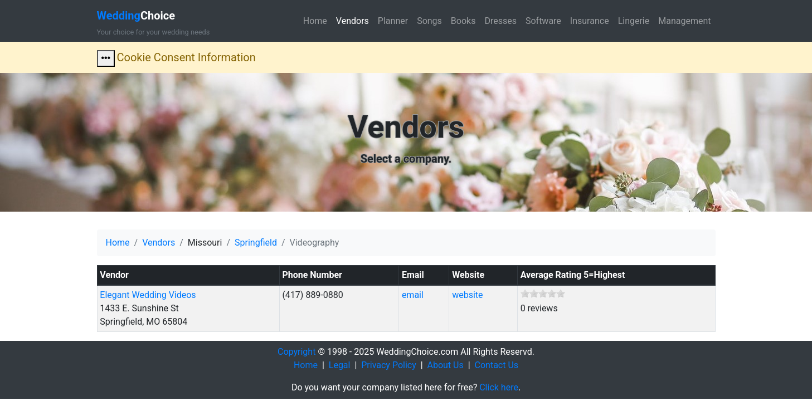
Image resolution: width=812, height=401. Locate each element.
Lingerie (634, 21)
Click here (498, 387)
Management (684, 21)
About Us (445, 365)
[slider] (543, 293)
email (413, 295)
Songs (429, 21)
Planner (393, 21)
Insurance (589, 21)
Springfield (256, 242)
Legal (340, 365)
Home (315, 21)
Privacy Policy (388, 365)
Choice (136, 15)
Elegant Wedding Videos (148, 295)
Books (463, 21)
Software (543, 21)
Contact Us (497, 365)
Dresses (500, 21)
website (467, 295)
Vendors (352, 21)
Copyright (296, 351)
